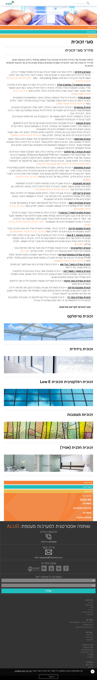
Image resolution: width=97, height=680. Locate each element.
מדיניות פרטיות (88, 612)
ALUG (13, 526)
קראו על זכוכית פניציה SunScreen (28, 231)
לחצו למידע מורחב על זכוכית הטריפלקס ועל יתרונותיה (63, 163)
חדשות (90, 667)
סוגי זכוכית (85, 499)
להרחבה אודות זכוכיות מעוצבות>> (52, 189)
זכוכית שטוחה (88, 625)
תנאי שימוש (89, 605)
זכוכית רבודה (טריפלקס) (84, 627)
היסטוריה (90, 615)
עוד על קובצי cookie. (23, 671)
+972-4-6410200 (49, 538)
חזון (92, 607)
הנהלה (90, 603)
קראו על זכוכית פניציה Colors (26, 135)
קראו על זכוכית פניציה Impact (69, 260)
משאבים (87, 503)
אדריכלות (92, 27)
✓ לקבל (52, 676)
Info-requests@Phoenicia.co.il (48, 554)
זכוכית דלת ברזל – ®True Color (81, 622)
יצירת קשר (89, 665)
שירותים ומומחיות (82, 507)
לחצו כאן (79, 244)
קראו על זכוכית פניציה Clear (70, 103)
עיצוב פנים (91, 32)
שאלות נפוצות (84, 517)
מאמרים (87, 512)
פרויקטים (92, 36)
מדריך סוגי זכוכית (87, 652)
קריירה (90, 610)
